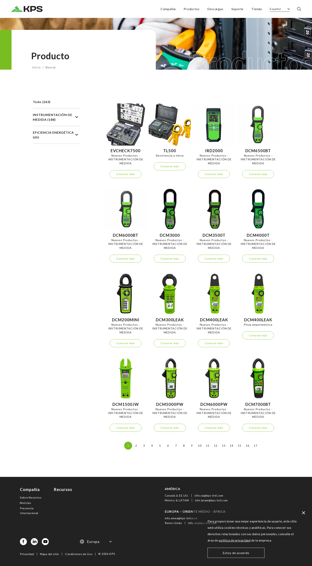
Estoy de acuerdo (236, 553)
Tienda (256, 9)
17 (255, 445)
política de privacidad (235, 540)
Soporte (237, 9)
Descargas (215, 9)
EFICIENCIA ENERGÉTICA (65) (55, 135)
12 (215, 445)
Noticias (25, 502)
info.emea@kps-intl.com (181, 517)
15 (239, 445)
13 (223, 445)
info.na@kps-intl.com (209, 495)
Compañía (168, 9)
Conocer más (125, 174)
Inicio (36, 67)
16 (247, 445)
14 (231, 445)
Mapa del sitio (49, 553)
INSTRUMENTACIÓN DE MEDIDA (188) (55, 117)
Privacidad (27, 553)
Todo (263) (42, 102)
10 (199, 445)
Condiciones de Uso (79, 553)
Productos (191, 9)
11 (207, 445)
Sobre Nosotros (31, 497)
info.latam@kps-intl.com (211, 500)
